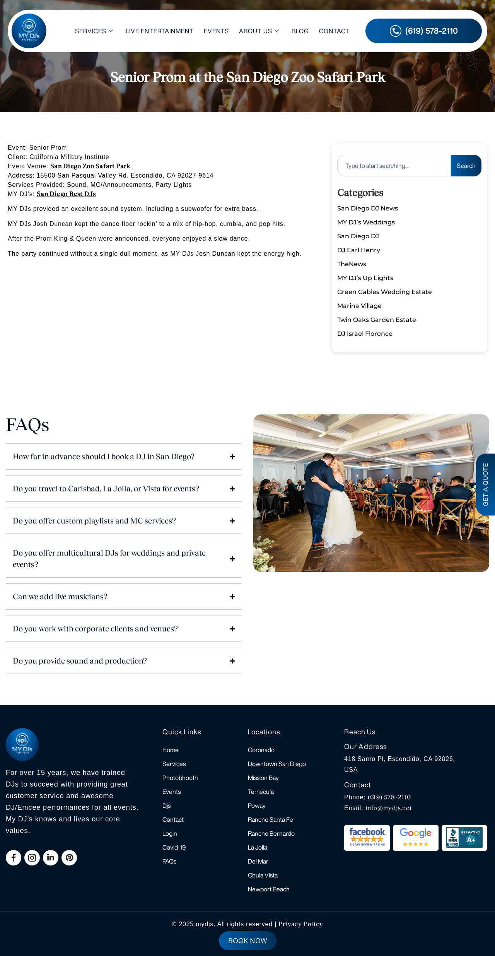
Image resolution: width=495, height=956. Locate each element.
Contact (334, 31)
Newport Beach (269, 889)
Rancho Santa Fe (270, 819)
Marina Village (359, 306)
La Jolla (257, 847)
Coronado (261, 750)
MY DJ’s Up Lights (365, 278)
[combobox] (394, 165)
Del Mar (258, 861)
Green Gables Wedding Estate (384, 292)
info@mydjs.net (388, 808)
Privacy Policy (300, 924)
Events (216, 31)
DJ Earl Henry (358, 250)
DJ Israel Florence (365, 333)
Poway (257, 805)
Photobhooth (180, 778)
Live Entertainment (160, 31)
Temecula (261, 791)
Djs (166, 805)
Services (94, 31)
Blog (300, 31)
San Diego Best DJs (66, 194)
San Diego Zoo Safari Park (90, 166)
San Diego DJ (358, 236)
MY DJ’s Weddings (366, 222)
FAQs (169, 861)
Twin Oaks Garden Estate (376, 319)
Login (169, 833)
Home (170, 750)
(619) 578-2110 (389, 797)
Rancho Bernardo (271, 833)
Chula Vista (263, 875)
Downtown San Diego (277, 764)
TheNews (351, 264)
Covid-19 (174, 847)
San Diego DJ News (367, 208)
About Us (259, 31)
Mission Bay (263, 778)
